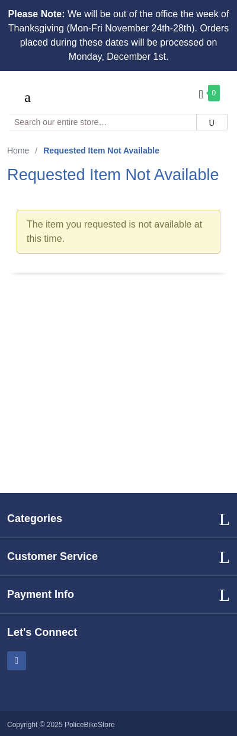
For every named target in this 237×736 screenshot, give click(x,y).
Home (18, 150)
